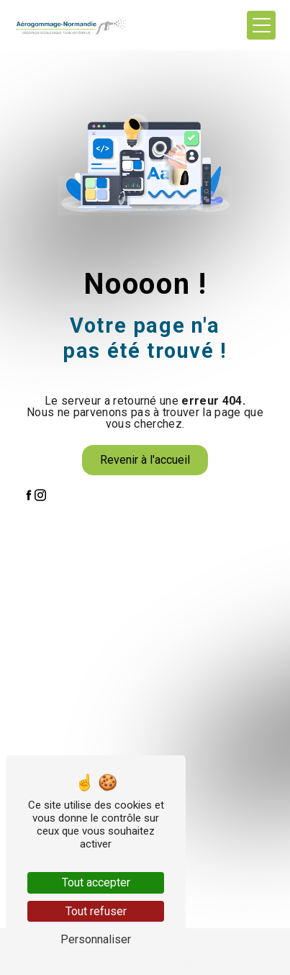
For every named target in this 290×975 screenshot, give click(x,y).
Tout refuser (96, 911)
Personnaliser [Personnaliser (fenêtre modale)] (95, 939)
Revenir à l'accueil (145, 460)
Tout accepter (96, 882)
